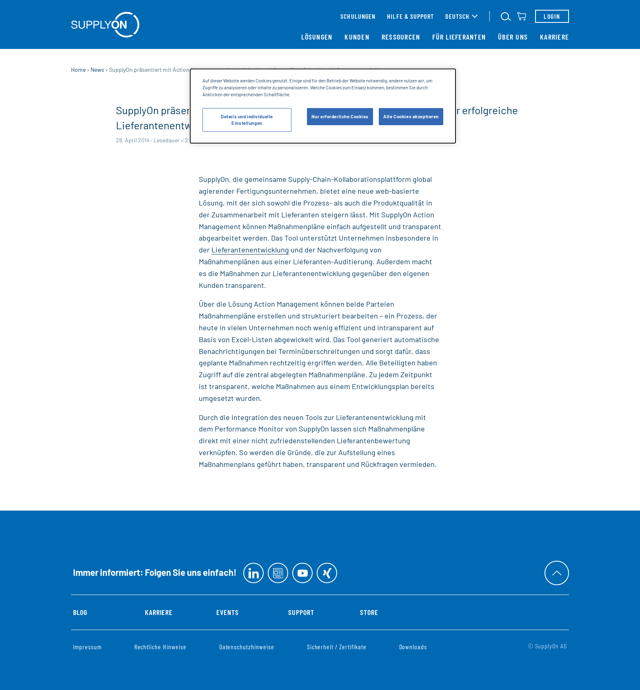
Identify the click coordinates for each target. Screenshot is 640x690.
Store (369, 612)
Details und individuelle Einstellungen (247, 120)
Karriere (554, 36)
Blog (80, 612)
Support (301, 612)
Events (227, 612)
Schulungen (358, 16)
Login (552, 16)
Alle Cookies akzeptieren (411, 116)
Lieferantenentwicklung (250, 249)
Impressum (87, 646)
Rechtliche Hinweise (160, 646)
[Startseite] (105, 25)
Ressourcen (401, 36)
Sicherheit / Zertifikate (337, 646)
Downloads (413, 646)
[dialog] (323, 106)
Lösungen (316, 36)
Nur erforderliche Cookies (340, 116)
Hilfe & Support (410, 16)
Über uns (513, 36)
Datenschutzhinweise (246, 646)
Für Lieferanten (459, 36)
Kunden (356, 36)
